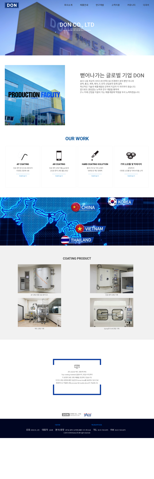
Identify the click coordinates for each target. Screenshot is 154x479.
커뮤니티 (131, 5)
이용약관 (57, 466)
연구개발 (100, 5)
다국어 (146, 5)
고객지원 (116, 5)
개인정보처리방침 (96, 466)
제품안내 (84, 5)
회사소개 (68, 5)
